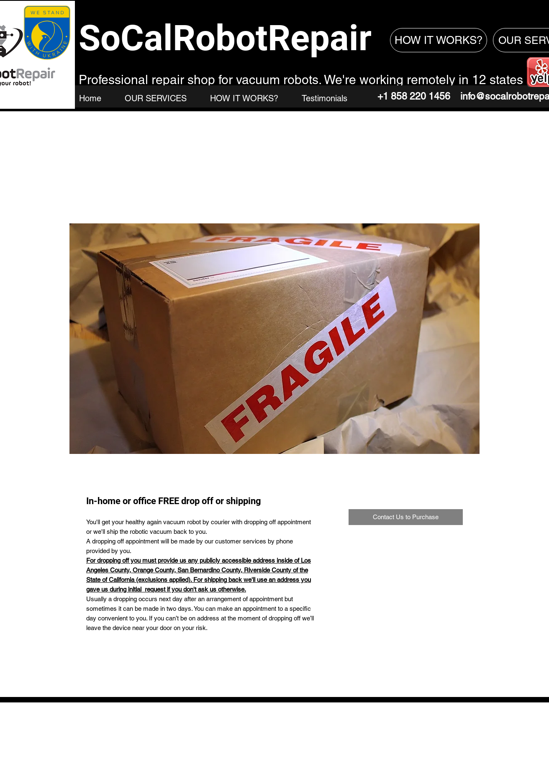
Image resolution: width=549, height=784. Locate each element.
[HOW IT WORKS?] (438, 40)
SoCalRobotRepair (225, 38)
